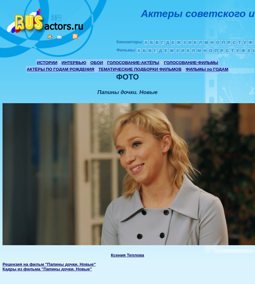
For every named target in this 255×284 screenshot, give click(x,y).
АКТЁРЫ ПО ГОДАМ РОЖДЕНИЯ (60, 69)
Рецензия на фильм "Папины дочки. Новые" (49, 264)
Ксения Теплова (127, 255)
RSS (75, 36)
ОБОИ (96, 62)
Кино (45, 19)
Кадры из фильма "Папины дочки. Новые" (47, 269)
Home (49, 36)
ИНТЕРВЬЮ (74, 62)
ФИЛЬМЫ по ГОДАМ (207, 69)
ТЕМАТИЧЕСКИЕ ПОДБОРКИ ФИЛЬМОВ (139, 69)
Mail (59, 37)
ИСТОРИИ (47, 62)
